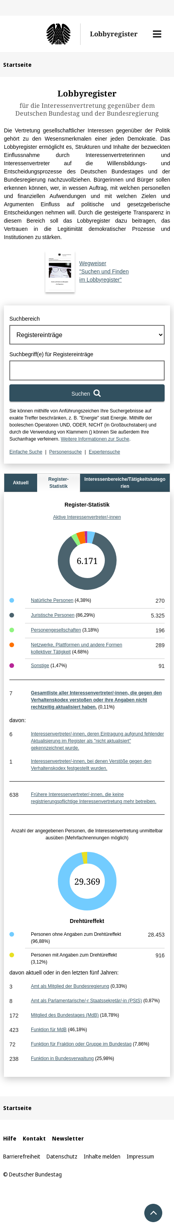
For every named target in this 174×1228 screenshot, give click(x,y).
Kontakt (34, 1138)
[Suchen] (87, 393)
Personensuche (65, 452)
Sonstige (40, 665)
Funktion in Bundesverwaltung (62, 1058)
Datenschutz (62, 1156)
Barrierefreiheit (21, 1156)
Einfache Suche (25, 452)
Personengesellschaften (56, 630)
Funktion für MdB (48, 1029)
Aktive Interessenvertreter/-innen (87, 517)
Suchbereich (24, 319)
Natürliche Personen (52, 600)
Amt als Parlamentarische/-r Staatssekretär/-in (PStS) (86, 1000)
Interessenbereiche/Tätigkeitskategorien (124, 483)
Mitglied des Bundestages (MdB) (65, 1015)
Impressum (140, 1156)
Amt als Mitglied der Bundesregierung (70, 986)
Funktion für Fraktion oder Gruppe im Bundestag (81, 1044)
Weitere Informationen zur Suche (95, 439)
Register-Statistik (58, 483)
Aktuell (21, 482)
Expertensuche (104, 452)
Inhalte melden (102, 1156)
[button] (157, 34)
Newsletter (68, 1138)
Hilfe (9, 1138)
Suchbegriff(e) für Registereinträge (51, 354)
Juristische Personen (52, 615)
